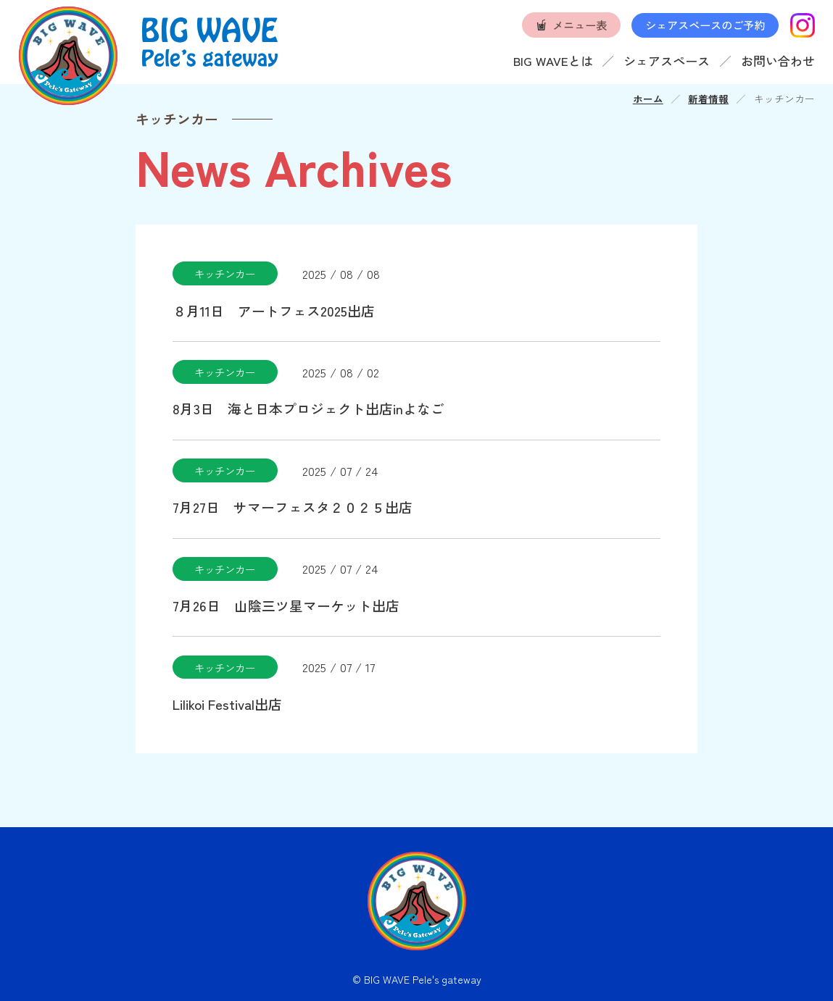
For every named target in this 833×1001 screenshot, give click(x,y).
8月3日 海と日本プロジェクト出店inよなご (308, 408)
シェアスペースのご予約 (705, 25)
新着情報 (708, 98)
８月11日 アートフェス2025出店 (274, 310)
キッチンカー (224, 273)
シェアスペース (666, 60)
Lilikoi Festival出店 (227, 703)
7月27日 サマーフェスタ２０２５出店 (293, 506)
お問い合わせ (778, 60)
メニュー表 (579, 25)
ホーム (648, 98)
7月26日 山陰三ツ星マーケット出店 (286, 605)
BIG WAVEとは (553, 60)
